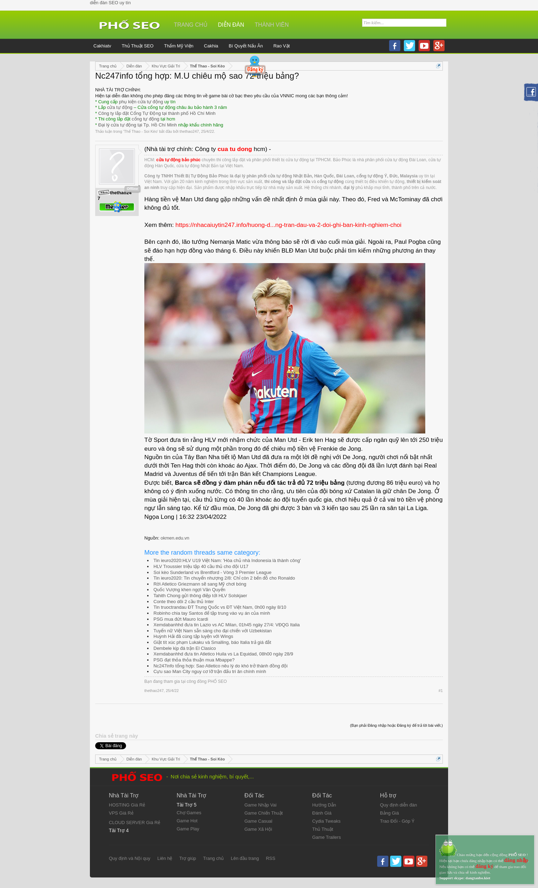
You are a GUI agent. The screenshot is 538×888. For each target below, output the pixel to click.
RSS (270, 858)
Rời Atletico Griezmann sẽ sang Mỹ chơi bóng (199, 584)
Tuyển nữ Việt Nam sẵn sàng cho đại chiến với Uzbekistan (212, 630)
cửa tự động (119, 107)
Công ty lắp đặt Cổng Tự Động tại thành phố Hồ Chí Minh (157, 113)
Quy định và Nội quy (129, 858)
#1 (441, 690)
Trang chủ (191, 25)
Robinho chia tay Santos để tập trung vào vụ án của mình (211, 613)
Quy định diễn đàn (398, 805)
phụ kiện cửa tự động (141, 101)
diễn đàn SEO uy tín (110, 2)
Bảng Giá (389, 813)
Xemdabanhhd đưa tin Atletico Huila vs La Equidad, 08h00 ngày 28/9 (223, 654)
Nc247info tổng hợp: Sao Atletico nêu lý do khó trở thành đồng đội (220, 665)
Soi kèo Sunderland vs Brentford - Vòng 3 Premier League (212, 572)
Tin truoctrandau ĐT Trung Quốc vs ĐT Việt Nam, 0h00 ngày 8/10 (219, 607)
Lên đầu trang (245, 858)
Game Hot (187, 820)
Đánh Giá (322, 813)
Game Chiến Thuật (263, 813)
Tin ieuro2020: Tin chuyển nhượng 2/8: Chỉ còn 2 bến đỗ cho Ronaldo (224, 578)
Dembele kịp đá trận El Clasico (184, 648)
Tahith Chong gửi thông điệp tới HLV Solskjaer (200, 595)
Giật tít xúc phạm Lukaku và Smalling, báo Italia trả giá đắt (212, 642)
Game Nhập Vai (260, 805)
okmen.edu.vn (174, 538)
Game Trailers (326, 837)
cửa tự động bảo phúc (178, 159)
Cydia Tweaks (326, 821)
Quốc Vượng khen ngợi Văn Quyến (189, 589)
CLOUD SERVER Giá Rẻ (134, 822)
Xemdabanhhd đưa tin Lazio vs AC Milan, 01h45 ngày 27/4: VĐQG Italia (226, 624)
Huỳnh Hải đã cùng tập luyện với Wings (193, 636)
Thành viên (272, 25)
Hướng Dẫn (324, 805)
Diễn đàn (231, 25)
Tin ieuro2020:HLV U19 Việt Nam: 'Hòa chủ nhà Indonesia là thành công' (227, 560)
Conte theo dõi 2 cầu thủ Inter (183, 601)
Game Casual (258, 821)
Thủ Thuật (322, 829)
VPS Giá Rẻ (121, 813)
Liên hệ (164, 858)
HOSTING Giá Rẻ (127, 805)
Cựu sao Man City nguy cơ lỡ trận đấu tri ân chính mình (209, 671)
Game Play (188, 828)
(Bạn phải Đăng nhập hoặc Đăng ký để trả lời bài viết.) (396, 725)
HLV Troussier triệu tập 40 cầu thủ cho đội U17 (200, 566)
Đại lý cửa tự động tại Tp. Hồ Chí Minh (137, 125)
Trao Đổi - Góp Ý (397, 821)
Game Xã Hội (258, 829)
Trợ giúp (187, 858)
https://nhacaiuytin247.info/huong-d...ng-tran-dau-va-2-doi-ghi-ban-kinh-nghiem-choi (288, 224)
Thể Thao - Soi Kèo (140, 131)
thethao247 (189, 131)
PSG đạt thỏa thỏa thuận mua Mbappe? (194, 659)
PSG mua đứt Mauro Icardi (180, 619)
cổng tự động (145, 119)
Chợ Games (189, 812)
